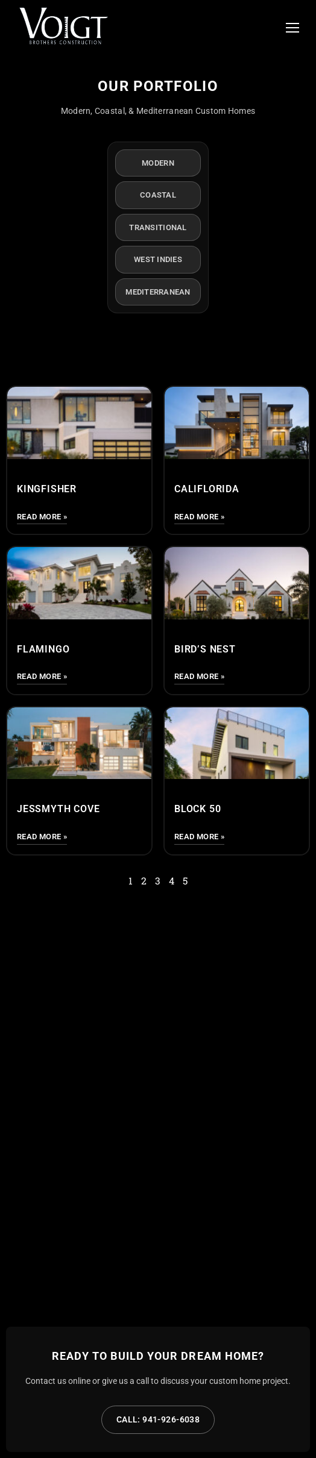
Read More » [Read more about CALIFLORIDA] (199, 516)
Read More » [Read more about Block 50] (199, 836)
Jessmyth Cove (58, 809)
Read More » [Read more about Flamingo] (42, 676)
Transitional (157, 227)
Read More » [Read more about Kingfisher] (42, 516)
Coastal (158, 194)
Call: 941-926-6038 (158, 1419)
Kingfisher (47, 489)
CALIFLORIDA (206, 489)
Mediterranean (157, 291)
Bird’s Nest (205, 649)
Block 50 (197, 809)
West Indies (158, 259)
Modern (158, 162)
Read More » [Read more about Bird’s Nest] (199, 676)
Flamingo (43, 649)
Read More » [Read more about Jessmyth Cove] (42, 836)
